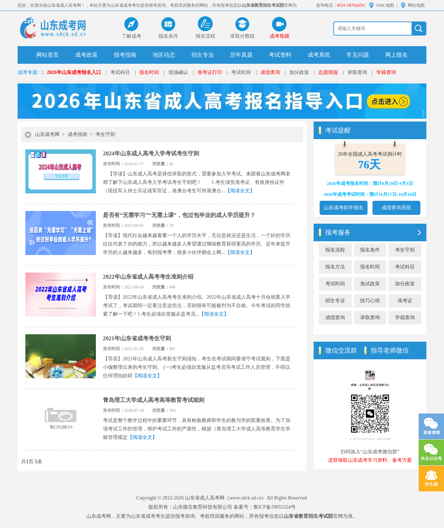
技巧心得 (370, 300)
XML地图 (385, 5)
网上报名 (396, 55)
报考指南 (125, 55)
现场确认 (178, 72)
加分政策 (299, 72)
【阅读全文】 (240, 190)
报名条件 (370, 250)
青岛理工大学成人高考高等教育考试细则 (153, 400)
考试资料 (280, 55)
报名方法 (335, 266)
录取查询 (357, 72)
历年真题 (241, 55)
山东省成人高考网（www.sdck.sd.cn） (225, 498)
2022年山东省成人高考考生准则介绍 (148, 276)
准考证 (404, 300)
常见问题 (357, 55)
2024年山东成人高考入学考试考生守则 (151, 153)
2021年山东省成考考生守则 (137, 338)
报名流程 (335, 250)
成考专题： (30, 72)
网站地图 (416, 5)
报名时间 (149, 72)
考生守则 (105, 134)
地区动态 (164, 55)
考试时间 (241, 72)
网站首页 (47, 55)
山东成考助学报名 (343, 207)
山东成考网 (47, 134)
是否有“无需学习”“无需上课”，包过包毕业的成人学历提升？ (179, 215)
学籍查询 (386, 72)
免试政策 (370, 283)
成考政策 (86, 55)
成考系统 (319, 55)
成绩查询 (270, 72)
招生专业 (202, 55)
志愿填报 (328, 72)
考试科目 (120, 72)
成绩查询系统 (396, 207)
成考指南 (77, 134)
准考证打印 (209, 72)
